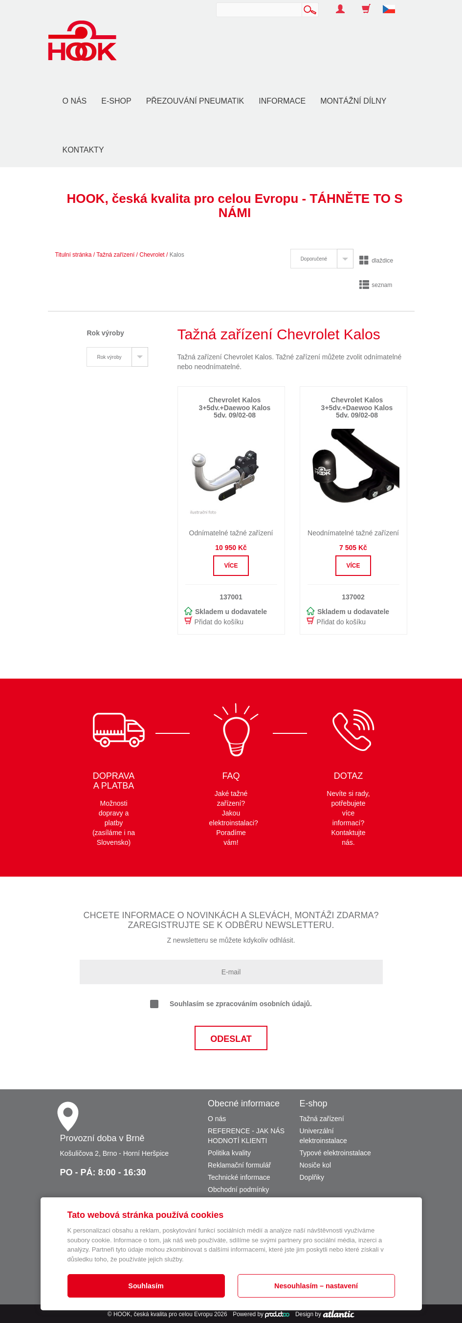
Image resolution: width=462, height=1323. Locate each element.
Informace (282, 101)
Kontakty (83, 150)
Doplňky (312, 1177)
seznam (375, 285)
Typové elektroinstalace (335, 1153)
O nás (75, 101)
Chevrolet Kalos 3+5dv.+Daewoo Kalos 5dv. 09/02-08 (235, 407)
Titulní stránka (73, 254)
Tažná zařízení (115, 254)
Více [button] (231, 565)
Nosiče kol (315, 1165)
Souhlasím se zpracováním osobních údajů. (231, 1004)
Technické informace (239, 1177)
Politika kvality (229, 1153)
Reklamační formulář (239, 1165)
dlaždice (376, 260)
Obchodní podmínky (238, 1189)
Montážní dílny (353, 101)
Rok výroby (109, 357)
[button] (392, 4)
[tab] (321, 258)
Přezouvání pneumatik (195, 101)
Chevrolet (151, 254)
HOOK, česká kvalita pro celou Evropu (163, 1314)
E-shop (116, 101)
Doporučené (314, 259)
